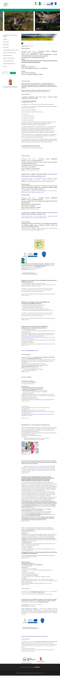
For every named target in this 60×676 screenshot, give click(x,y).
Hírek (9, 10)
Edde (3, 29)
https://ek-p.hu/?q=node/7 (50, 294)
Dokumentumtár (6, 42)
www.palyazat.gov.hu (48, 515)
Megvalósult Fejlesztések (7, 56)
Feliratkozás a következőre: (26, 663)
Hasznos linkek (5, 48)
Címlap (5, 10)
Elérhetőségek (20, 10)
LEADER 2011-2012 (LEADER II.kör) (8, 58)
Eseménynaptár (6, 45)
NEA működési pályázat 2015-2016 (9, 64)
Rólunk (14, 10)
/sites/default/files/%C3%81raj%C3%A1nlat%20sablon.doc (32, 148)
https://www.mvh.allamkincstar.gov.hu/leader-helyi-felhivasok (32, 292)
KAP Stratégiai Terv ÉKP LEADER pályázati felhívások (10, 36)
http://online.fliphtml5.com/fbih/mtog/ (28, 434)
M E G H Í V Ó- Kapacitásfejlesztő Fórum (29, 351)
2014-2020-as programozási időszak (9, 53)
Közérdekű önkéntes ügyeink (8, 61)
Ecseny (34, 29)
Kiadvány (4, 67)
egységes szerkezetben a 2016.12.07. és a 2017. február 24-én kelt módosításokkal (39, 467)
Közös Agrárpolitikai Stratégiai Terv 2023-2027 (11, 50)
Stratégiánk (5, 39)
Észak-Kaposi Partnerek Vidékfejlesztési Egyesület (25, 673)
